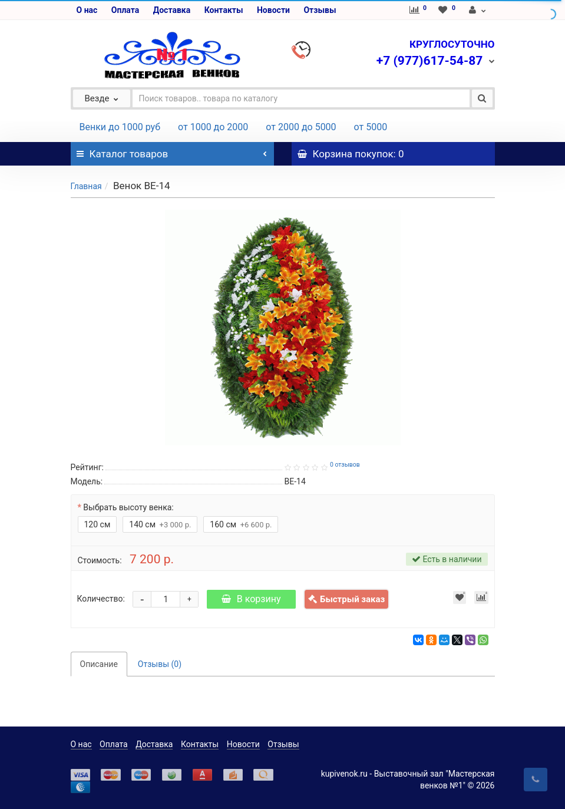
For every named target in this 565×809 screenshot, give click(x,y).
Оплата (125, 10)
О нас (87, 10)
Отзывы (319, 10)
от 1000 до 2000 (213, 127)
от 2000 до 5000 (301, 127)
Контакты (223, 10)
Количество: (101, 598)
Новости (273, 10)
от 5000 (371, 127)
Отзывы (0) (159, 664)
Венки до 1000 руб (120, 127)
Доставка (171, 10)
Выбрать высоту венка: (128, 507)
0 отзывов (345, 464)
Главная (86, 186)
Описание (99, 664)
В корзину (251, 599)
